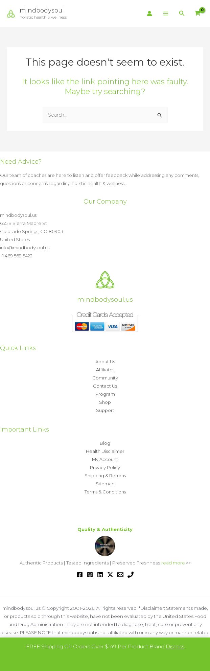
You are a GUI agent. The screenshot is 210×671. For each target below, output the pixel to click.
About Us (105, 361)
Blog (105, 443)
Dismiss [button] (175, 646)
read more (173, 562)
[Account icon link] (149, 13)
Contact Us (105, 386)
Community (105, 377)
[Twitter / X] (110, 575)
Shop (105, 402)
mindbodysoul (44, 10)
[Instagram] (90, 575)
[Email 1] (120, 575)
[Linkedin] (100, 575)
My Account (105, 459)
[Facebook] (80, 575)
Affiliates (105, 369)
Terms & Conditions (105, 491)
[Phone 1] (130, 575)
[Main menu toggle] (165, 13)
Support (105, 410)
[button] (182, 13)
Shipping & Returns (105, 475)
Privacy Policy (105, 467)
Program (105, 394)
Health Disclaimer (105, 451)
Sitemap (105, 483)
